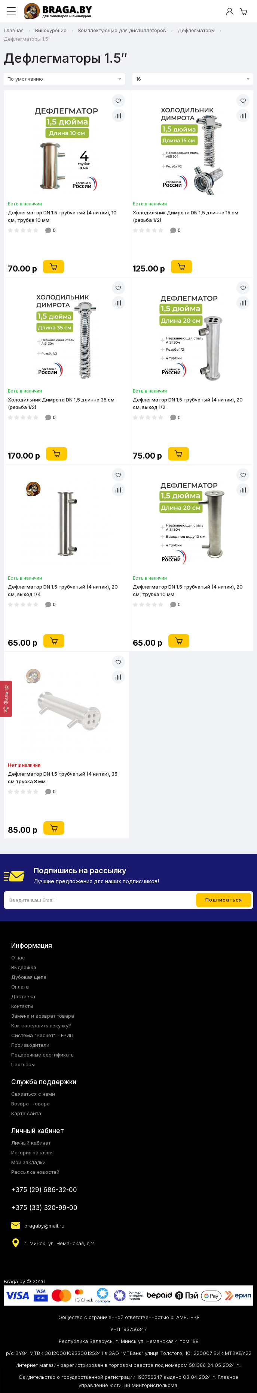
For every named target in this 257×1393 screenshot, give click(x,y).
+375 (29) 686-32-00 (44, 1190)
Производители (30, 1045)
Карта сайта (26, 1113)
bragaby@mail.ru (44, 1226)
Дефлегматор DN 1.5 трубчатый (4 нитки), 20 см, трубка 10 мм (188, 590)
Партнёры (23, 1064)
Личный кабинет (31, 1142)
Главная (14, 30)
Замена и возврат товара (42, 1015)
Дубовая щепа (28, 977)
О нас (18, 957)
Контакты (22, 1006)
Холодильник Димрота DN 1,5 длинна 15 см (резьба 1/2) (185, 216)
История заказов (32, 1152)
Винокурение (51, 30)
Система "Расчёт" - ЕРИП (42, 1035)
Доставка (23, 996)
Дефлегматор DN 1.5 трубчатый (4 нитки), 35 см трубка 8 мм (62, 777)
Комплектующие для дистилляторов (122, 30)
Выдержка (23, 967)
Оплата (20, 986)
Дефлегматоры (196, 30)
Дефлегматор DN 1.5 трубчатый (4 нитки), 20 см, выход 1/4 (63, 590)
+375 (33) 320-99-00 (44, 1207)
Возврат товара (30, 1103)
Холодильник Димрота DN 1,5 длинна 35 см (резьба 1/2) (61, 403)
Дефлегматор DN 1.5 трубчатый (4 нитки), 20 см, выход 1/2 (188, 403)
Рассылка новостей (35, 1172)
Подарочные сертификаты (42, 1054)
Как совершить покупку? (41, 1025)
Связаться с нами (33, 1093)
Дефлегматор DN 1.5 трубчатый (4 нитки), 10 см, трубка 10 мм (62, 216)
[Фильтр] (6, 699)
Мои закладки (28, 1162)
